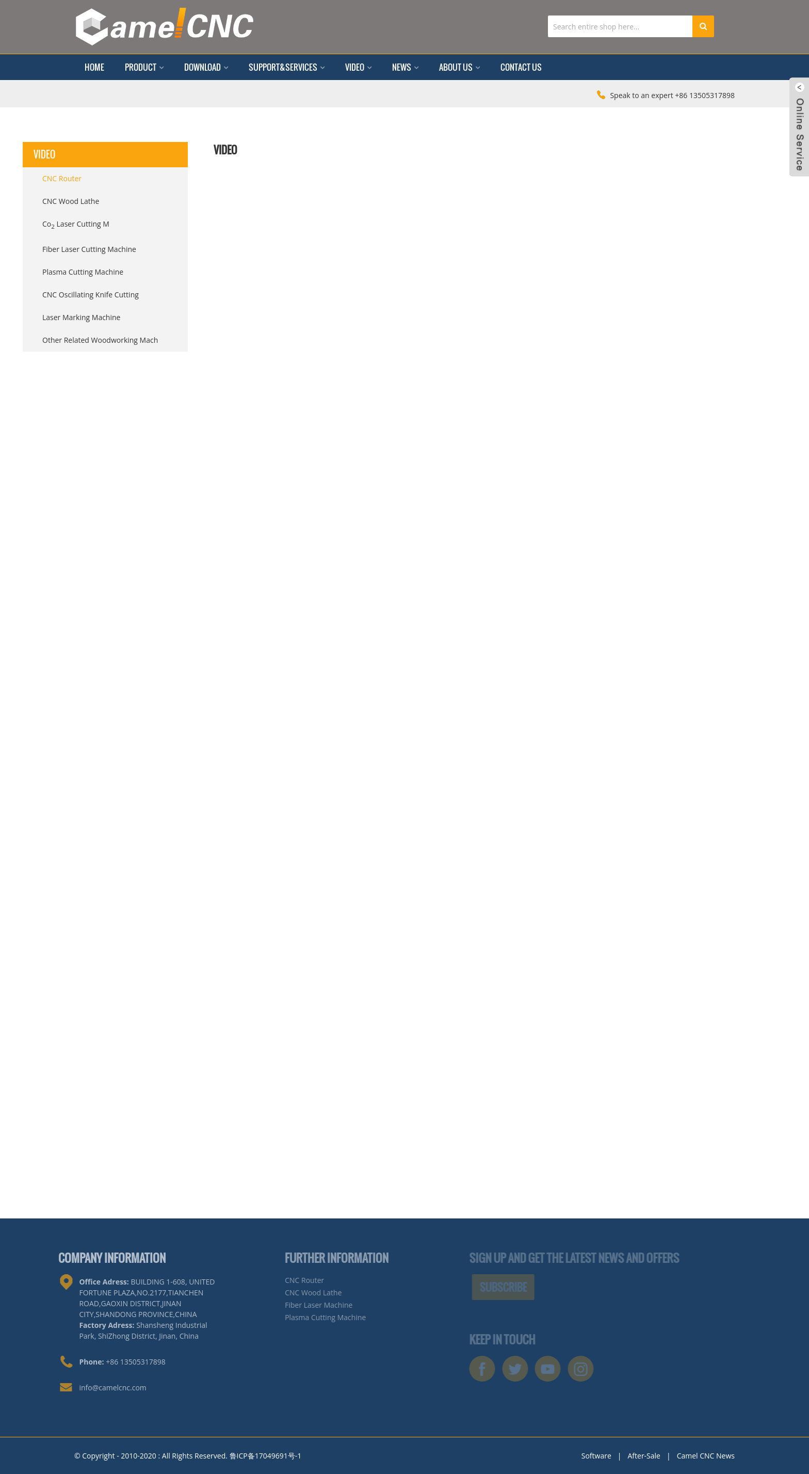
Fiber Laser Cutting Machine (89, 249)
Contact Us (521, 67)
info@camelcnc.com (96, 1387)
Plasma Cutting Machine (82, 272)
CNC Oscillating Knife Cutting (90, 294)
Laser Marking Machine (81, 317)
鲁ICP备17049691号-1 (266, 1456)
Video (358, 67)
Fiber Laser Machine (303, 1305)
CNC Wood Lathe (70, 201)
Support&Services (287, 67)
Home (94, 67)
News (405, 67)
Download (206, 67)
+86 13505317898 (105, 1362)
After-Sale (643, 1456)
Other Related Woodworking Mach (100, 340)
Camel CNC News (706, 1456)
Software (596, 1456)
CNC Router (62, 178)
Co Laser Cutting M (75, 224)
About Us (459, 67)
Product (144, 67)
